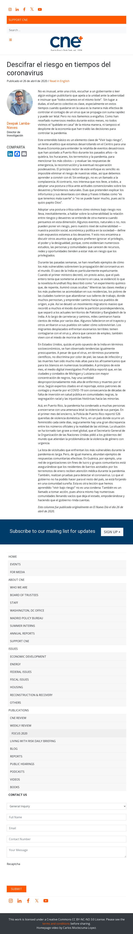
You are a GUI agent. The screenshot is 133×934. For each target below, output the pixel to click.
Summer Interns (22, 626)
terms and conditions (56, 923)
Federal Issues (21, 672)
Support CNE (18, 20)
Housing (16, 687)
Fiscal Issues (19, 679)
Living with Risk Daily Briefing (33, 741)
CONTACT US (17, 795)
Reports (16, 756)
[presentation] (33, 874)
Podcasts (17, 772)
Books (14, 787)
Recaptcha (13, 864)
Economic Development (28, 656)
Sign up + (112, 531)
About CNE (16, 580)
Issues (13, 649)
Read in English (59, 81)
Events (15, 564)
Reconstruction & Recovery (31, 695)
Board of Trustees (24, 595)
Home (12, 557)
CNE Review (18, 718)
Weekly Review (20, 725)
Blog (13, 749)
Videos (15, 779)
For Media (17, 572)
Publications (18, 710)
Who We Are (18, 587)
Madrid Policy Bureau (26, 618)
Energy (15, 664)
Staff (14, 603)
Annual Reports (22, 633)
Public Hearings (22, 764)
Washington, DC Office (27, 610)
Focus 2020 (19, 733)
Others (15, 703)
